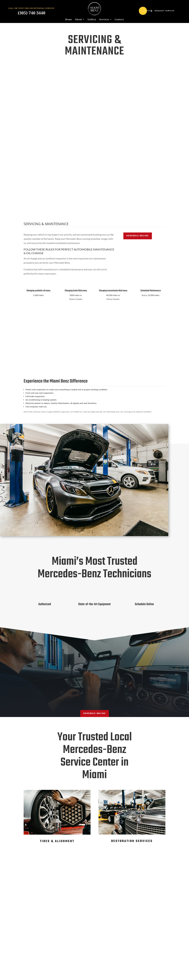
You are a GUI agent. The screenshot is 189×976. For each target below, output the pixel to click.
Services (104, 19)
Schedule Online (138, 235)
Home (68, 19)
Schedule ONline (94, 713)
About (78, 19)
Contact (119, 19)
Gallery (92, 19)
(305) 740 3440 (31, 12)
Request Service (165, 11)
